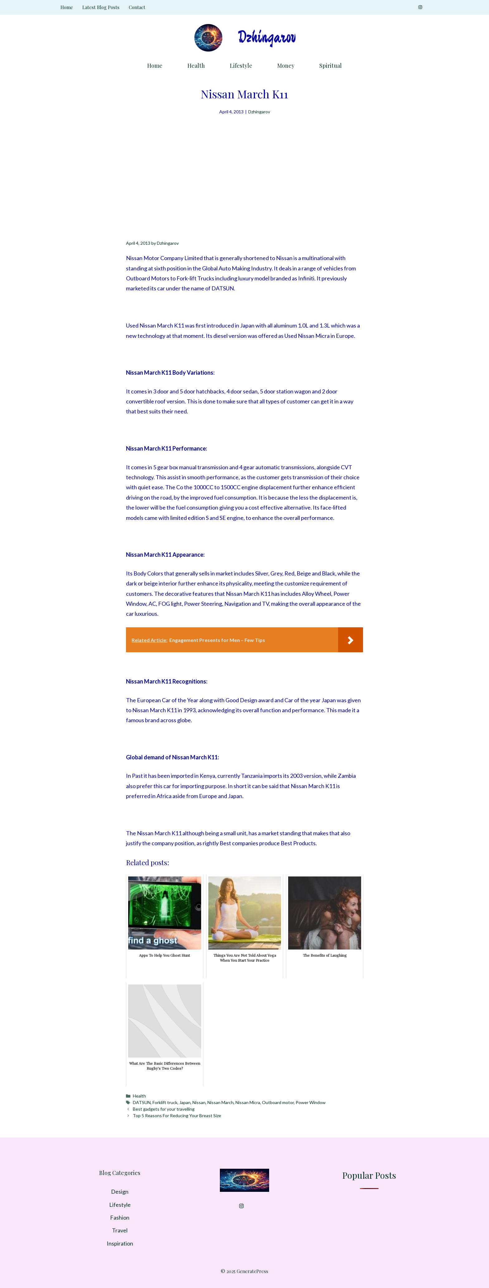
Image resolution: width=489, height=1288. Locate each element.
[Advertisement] (244, 162)
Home (67, 7)
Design (119, 1191)
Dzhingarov (259, 111)
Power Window (311, 1102)
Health (196, 65)
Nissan (199, 1102)
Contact (137, 7)
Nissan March (220, 1102)
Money (285, 65)
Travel (120, 1230)
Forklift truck (165, 1102)
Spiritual (330, 65)
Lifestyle (241, 65)
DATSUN (142, 1102)
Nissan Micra (247, 1102)
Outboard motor (278, 1102)
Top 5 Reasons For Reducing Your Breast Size (177, 1115)
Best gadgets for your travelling (164, 1109)
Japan (185, 1102)
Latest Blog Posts (100, 7)
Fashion (119, 1217)
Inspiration (120, 1243)
